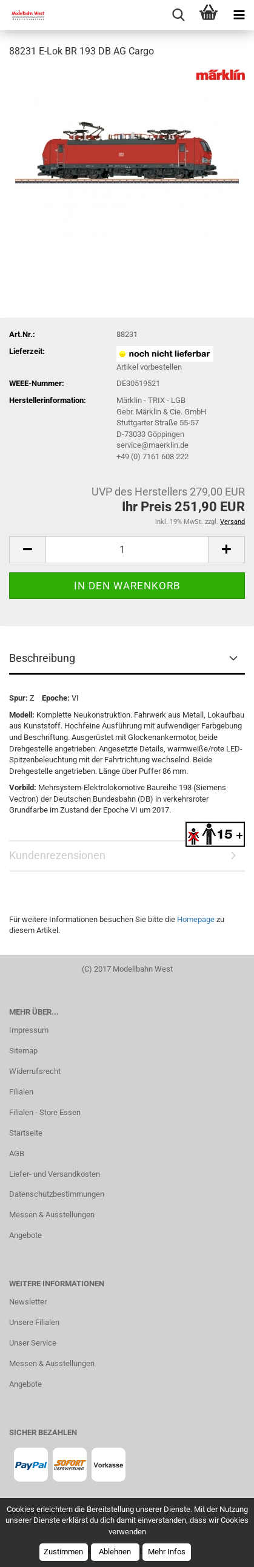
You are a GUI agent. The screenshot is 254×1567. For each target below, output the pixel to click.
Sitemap (23, 1050)
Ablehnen (115, 1551)
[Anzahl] (127, 549)
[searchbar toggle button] (178, 15)
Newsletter (28, 1301)
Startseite (25, 1132)
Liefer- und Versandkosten (54, 1174)
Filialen (21, 1091)
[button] (27, 549)
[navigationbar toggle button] (239, 15)
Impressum (28, 1030)
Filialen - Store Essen (45, 1112)
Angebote (25, 1235)
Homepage (196, 919)
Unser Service (32, 1342)
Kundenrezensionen (57, 855)
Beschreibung (42, 658)
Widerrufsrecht (35, 1071)
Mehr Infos (166, 1551)
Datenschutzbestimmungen (56, 1194)
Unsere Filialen (34, 1322)
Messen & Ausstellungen (52, 1214)
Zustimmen (63, 1551)
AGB (16, 1153)
